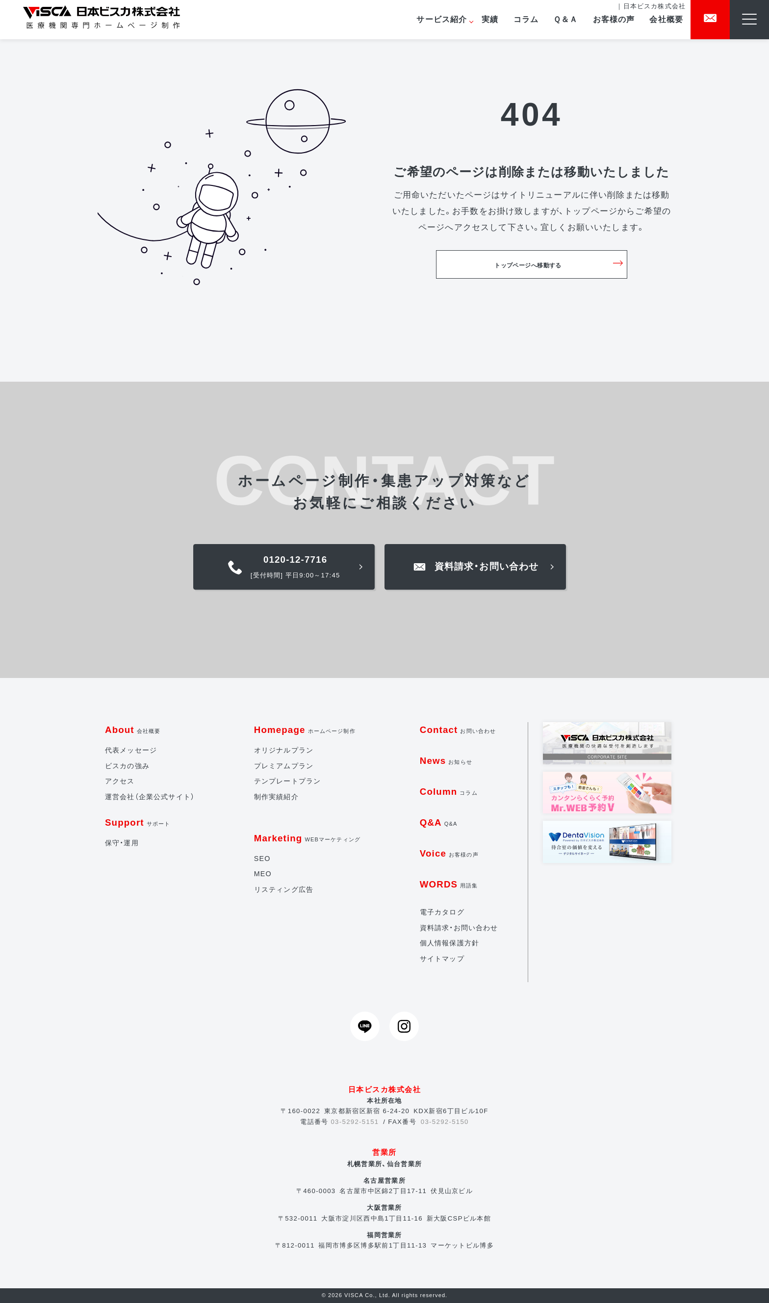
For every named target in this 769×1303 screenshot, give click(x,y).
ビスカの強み (127, 766)
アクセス (120, 781)
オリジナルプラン (283, 750)
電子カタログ (442, 912)
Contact (458, 730)
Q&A (439, 822)
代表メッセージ (131, 750)
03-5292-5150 (445, 1121)
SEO (262, 858)
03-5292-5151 (355, 1121)
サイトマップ (442, 959)
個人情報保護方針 (449, 943)
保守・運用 (122, 843)
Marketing (307, 838)
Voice (449, 853)
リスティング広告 (283, 889)
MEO (263, 874)
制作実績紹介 (276, 797)
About (132, 730)
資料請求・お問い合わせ (459, 928)
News (446, 761)
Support (137, 822)
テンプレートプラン (287, 781)
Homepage (305, 730)
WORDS (449, 884)
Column (449, 791)
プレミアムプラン (283, 766)
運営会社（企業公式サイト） (150, 797)
